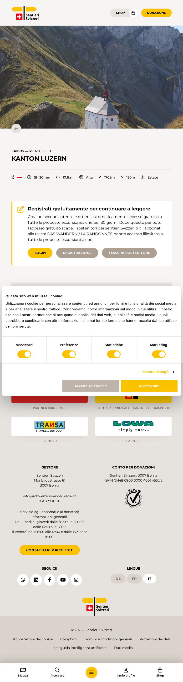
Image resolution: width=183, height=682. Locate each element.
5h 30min (38, 177)
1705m (106, 177)
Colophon (68, 639)
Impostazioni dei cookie (33, 639)
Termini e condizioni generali (108, 639)
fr (134, 579)
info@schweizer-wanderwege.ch (49, 496)
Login (40, 253)
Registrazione (77, 253)
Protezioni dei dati (155, 639)
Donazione (156, 13)
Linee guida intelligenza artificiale (79, 648)
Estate (149, 177)
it (149, 579)
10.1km (65, 177)
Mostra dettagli (155, 372)
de (118, 579)
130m (128, 177)
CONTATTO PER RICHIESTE (49, 550)
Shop (120, 13)
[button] (91, 77)
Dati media (123, 648)
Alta (86, 177)
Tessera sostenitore (129, 253)
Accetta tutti (149, 386)
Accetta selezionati (91, 386)
